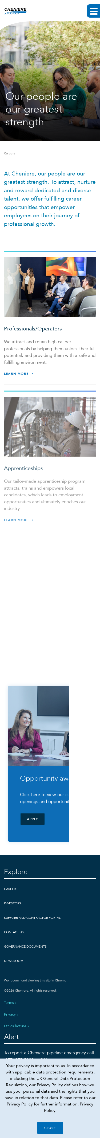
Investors (12, 903)
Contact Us (14, 932)
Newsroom (13, 961)
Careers (11, 889)
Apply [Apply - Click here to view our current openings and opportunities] (32, 819)
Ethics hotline (15, 1026)
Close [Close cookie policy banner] (50, 1128)
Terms (9, 1003)
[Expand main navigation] (93, 11)
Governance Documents (25, 946)
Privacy (10, 1014)
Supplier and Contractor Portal (32, 917)
